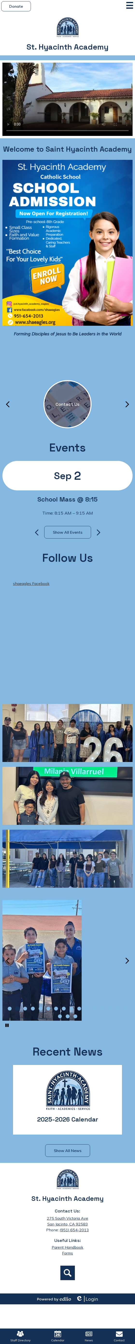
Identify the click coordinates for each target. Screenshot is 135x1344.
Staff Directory (20, 1336)
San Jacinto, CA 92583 (67, 1224)
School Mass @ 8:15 (67, 499)
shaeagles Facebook (31, 583)
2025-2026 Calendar (67, 1119)
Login (87, 1299)
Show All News (67, 1150)
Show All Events (67, 532)
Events (67, 447)
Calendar (57, 1336)
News (89, 1336)
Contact (119, 1336)
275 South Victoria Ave (67, 1218)
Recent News (68, 1051)
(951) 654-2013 (74, 1229)
